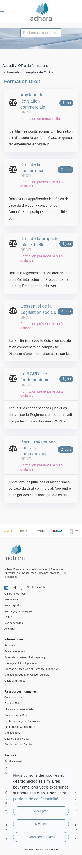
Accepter (41, 811)
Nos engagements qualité (19, 611)
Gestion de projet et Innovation (22, 721)
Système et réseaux (15, 651)
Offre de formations (33, 66)
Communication (13, 697)
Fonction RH (11, 703)
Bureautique (11, 645)
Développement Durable (18, 744)
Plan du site (51, 849)
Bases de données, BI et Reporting (24, 657)
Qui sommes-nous (15, 593)
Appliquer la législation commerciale (32, 101)
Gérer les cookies (41, 837)
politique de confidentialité (35, 799)
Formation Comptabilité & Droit (31, 72)
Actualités (10, 628)
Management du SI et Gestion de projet (27, 674)
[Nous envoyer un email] (14, 587)
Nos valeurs (11, 599)
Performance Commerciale (20, 726)
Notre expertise (13, 605)
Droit (25, 112)
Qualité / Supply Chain (17, 738)
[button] (2, 11)
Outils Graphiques (14, 680)
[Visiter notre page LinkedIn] (6, 588)
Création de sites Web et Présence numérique (31, 669)
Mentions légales (33, 849)
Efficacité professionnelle (18, 709)
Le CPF (8, 617)
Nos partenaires (13, 623)
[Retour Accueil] (41, 11)
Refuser (41, 824)
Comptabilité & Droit (16, 715)
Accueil (8, 66)
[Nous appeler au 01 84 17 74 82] (32, 587)
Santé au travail (13, 761)
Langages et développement (20, 663)
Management (12, 732)
